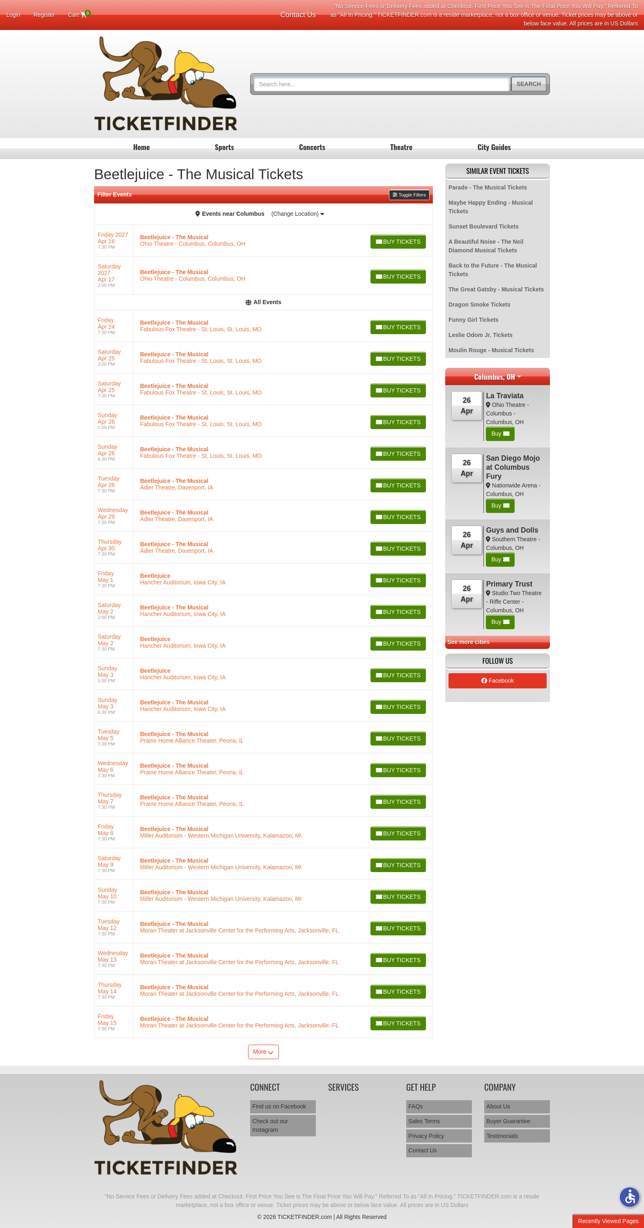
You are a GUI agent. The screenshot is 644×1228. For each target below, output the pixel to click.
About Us (498, 1106)
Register (44, 15)
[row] (263, 240)
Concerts (312, 146)
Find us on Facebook (279, 1106)
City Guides (494, 146)
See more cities (468, 642)
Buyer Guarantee (508, 1121)
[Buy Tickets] (397, 242)
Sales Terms (424, 1121)
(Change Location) (297, 213)
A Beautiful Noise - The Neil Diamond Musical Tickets (485, 246)
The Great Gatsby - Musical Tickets (496, 289)
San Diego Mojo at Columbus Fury (513, 467)
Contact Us (298, 15)
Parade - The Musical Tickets (487, 187)
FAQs (415, 1106)
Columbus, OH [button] (494, 376)
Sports (224, 146)
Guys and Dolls (512, 530)
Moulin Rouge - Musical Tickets (491, 350)
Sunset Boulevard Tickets (483, 226)
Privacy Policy (426, 1136)
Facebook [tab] (497, 680)
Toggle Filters (409, 194)
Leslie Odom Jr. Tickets (480, 335)
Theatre (401, 146)
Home (141, 146)
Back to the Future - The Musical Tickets (492, 269)
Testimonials (502, 1136)
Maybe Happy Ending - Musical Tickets (490, 207)
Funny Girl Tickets (473, 319)
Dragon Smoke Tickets (479, 304)
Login (13, 15)
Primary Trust (509, 584)
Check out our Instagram (270, 1125)
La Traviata (504, 396)
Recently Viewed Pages (608, 1221)
